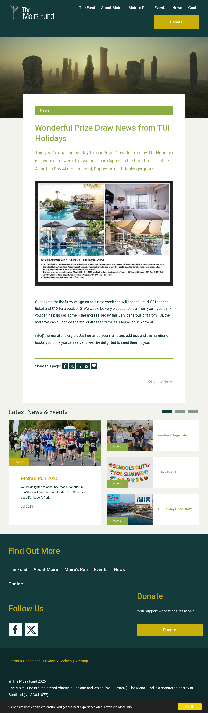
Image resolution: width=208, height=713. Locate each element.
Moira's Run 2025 (40, 478)
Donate (176, 26)
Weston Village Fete (172, 435)
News (177, 11)
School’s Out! (167, 472)
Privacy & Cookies (57, 661)
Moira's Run (138, 11)
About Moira (111, 11)
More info (125, 707)
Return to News (160, 381)
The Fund (87, 11)
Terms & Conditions (24, 661)
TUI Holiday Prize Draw (174, 509)
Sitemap (81, 661)
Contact (195, 11)
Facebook (15, 629)
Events (160, 11)
